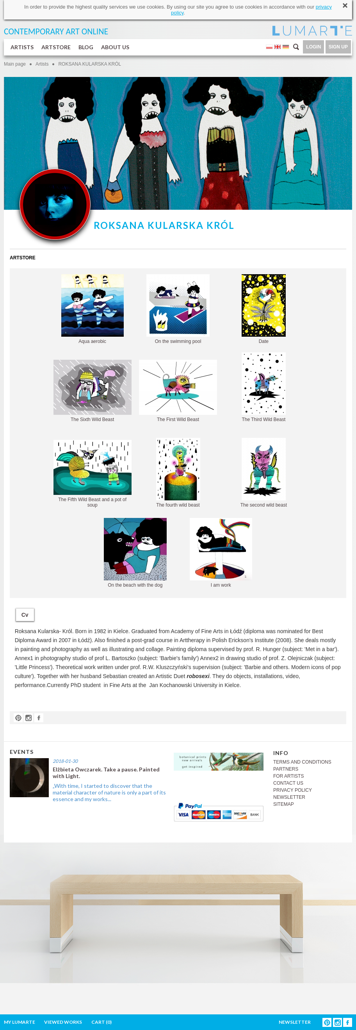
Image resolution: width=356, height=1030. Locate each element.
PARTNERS (285, 769)
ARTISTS (22, 47)
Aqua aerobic (92, 309)
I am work (221, 553)
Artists (42, 64)
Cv (24, 615)
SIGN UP (338, 47)
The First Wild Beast (178, 391)
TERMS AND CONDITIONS (302, 762)
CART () (101, 1022)
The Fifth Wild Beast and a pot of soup (92, 474)
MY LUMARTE (19, 1022)
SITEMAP (283, 804)
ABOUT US (115, 47)
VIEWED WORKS (63, 1022)
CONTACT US (288, 783)
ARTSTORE (56, 47)
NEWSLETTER (289, 797)
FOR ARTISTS (288, 776)
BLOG (85, 47)
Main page (15, 64)
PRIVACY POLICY (292, 790)
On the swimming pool (178, 309)
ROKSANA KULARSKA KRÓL (89, 64)
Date (264, 309)
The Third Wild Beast (264, 387)
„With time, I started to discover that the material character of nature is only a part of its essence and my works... (109, 792)
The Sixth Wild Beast (92, 391)
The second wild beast (263, 473)
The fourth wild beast (178, 473)
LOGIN (313, 47)
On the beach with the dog (135, 553)
